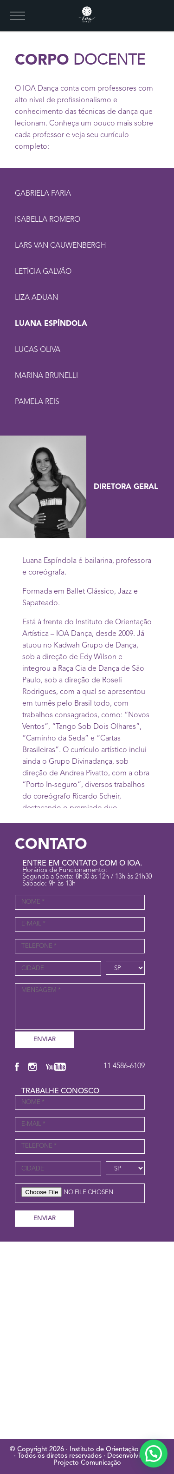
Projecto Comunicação (87, 1463)
